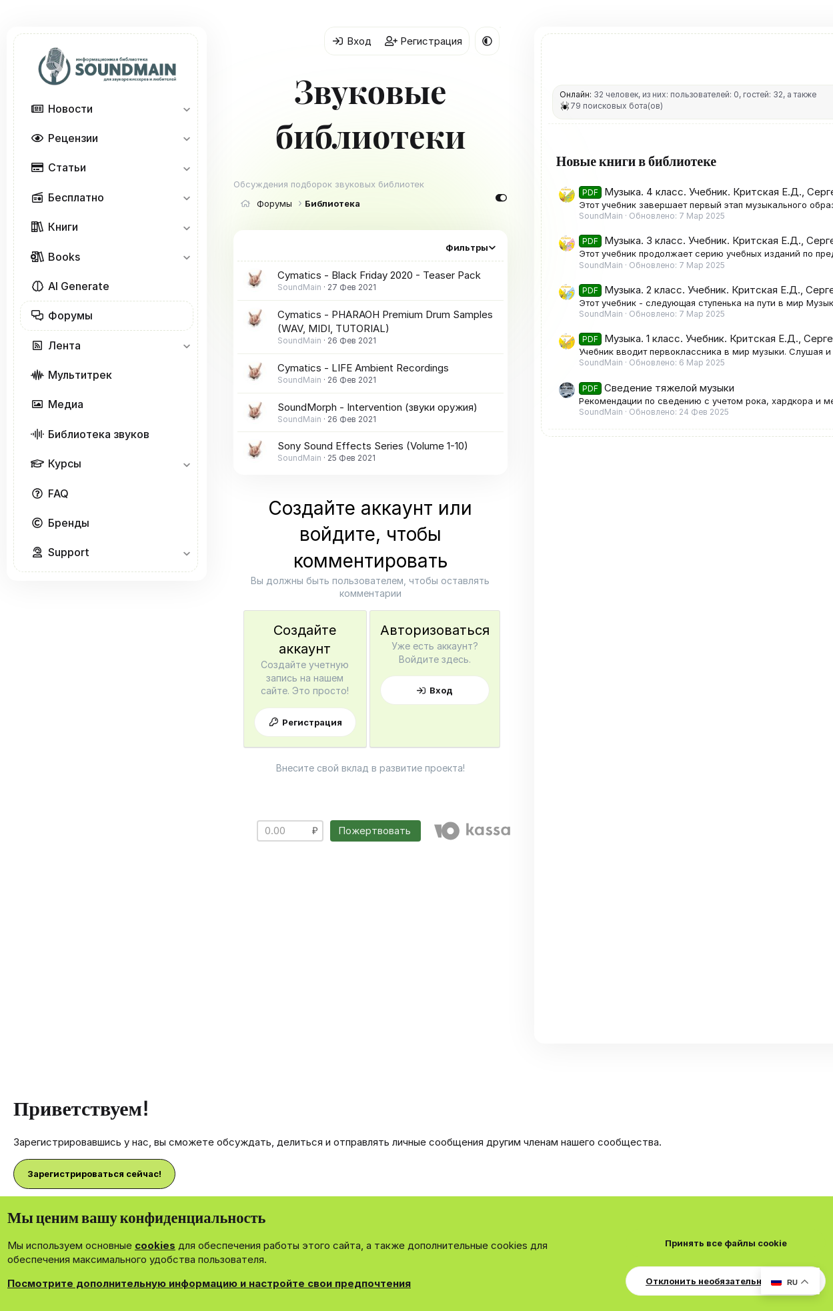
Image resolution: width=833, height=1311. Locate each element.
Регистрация (336, 606)
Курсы (64, 463)
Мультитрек (80, 374)
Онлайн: (668, 94)
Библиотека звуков (98, 434)
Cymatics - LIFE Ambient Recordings (363, 323)
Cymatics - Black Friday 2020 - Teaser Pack (379, 230)
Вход (510, 606)
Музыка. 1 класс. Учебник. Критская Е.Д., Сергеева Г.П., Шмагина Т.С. (728, 682)
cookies (155, 1245)
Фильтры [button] (559, 202)
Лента (64, 345)
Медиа (65, 404)
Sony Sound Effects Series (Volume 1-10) (372, 401)
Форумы (70, 315)
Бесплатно (76, 197)
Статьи (67, 167)
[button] (186, 109)
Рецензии (73, 138)
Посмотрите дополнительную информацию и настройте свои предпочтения (209, 1283)
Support (68, 552)
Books (64, 256)
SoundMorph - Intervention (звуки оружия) (377, 361)
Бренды (68, 522)
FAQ (58, 493)
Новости (70, 108)
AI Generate (78, 286)
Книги (63, 226)
